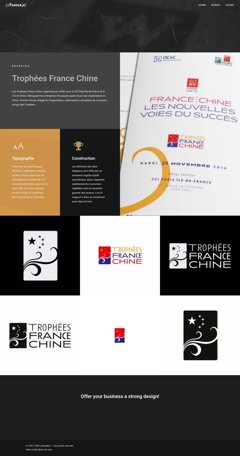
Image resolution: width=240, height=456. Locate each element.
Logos (230, 4)
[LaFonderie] (16, 5)
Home (202, 4)
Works (215, 4)
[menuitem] (203, 5)
